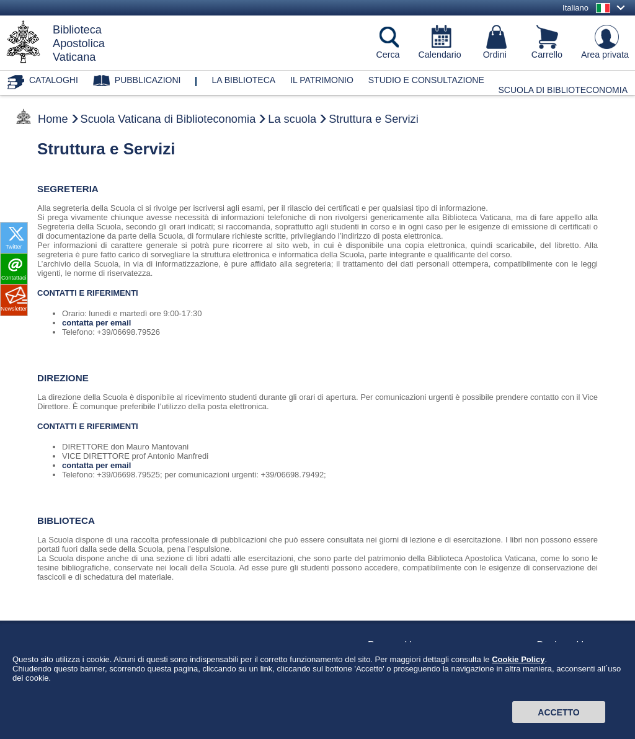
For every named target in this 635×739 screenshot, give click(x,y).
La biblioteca (243, 80)
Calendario (440, 55)
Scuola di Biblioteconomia (563, 90)
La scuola (292, 119)
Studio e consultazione (426, 80)
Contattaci (14, 278)
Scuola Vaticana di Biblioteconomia (168, 119)
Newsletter (14, 309)
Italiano (575, 7)
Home (53, 119)
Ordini (495, 55)
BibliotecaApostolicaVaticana (79, 43)
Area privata (605, 55)
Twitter (14, 247)
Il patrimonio (321, 80)
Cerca (387, 55)
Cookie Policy (518, 683)
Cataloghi (53, 80)
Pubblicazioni (148, 80)
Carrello (546, 55)
